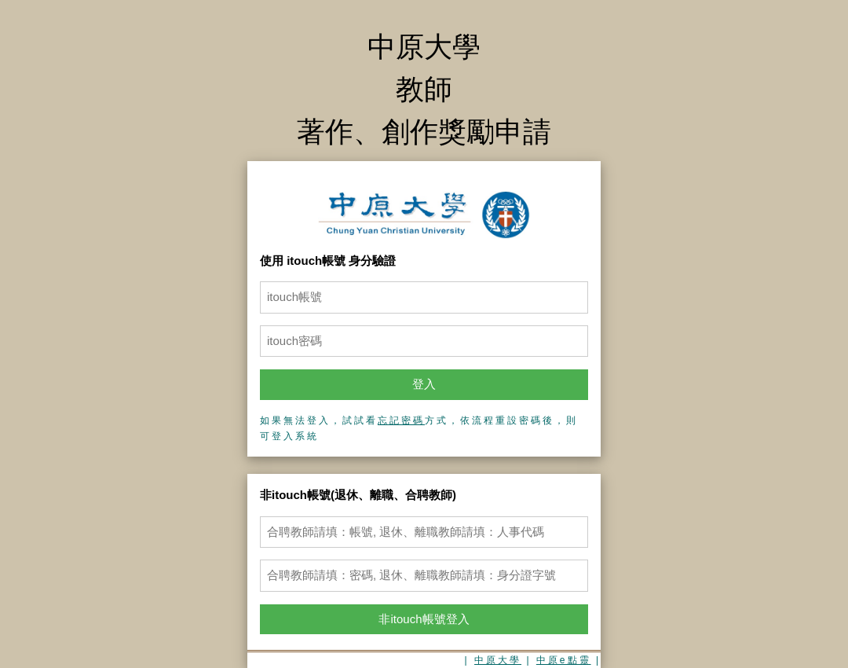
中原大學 (497, 660)
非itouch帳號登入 (423, 619)
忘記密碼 (401, 420)
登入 (424, 384)
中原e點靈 (563, 660)
